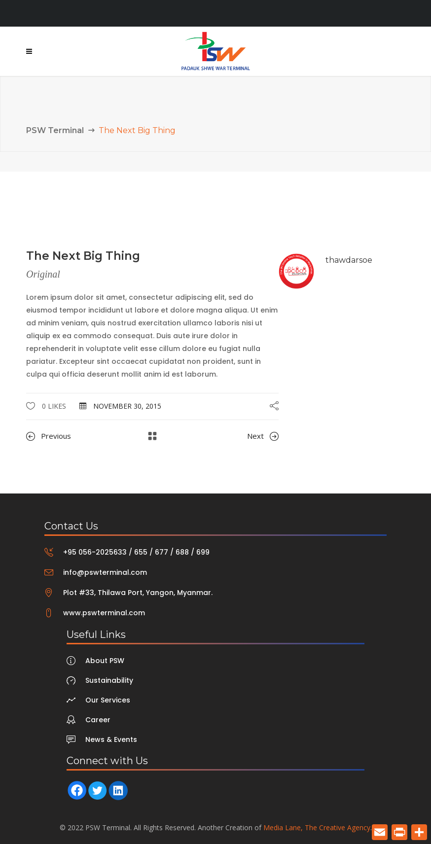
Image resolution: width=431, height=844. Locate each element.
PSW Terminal (55, 130)
